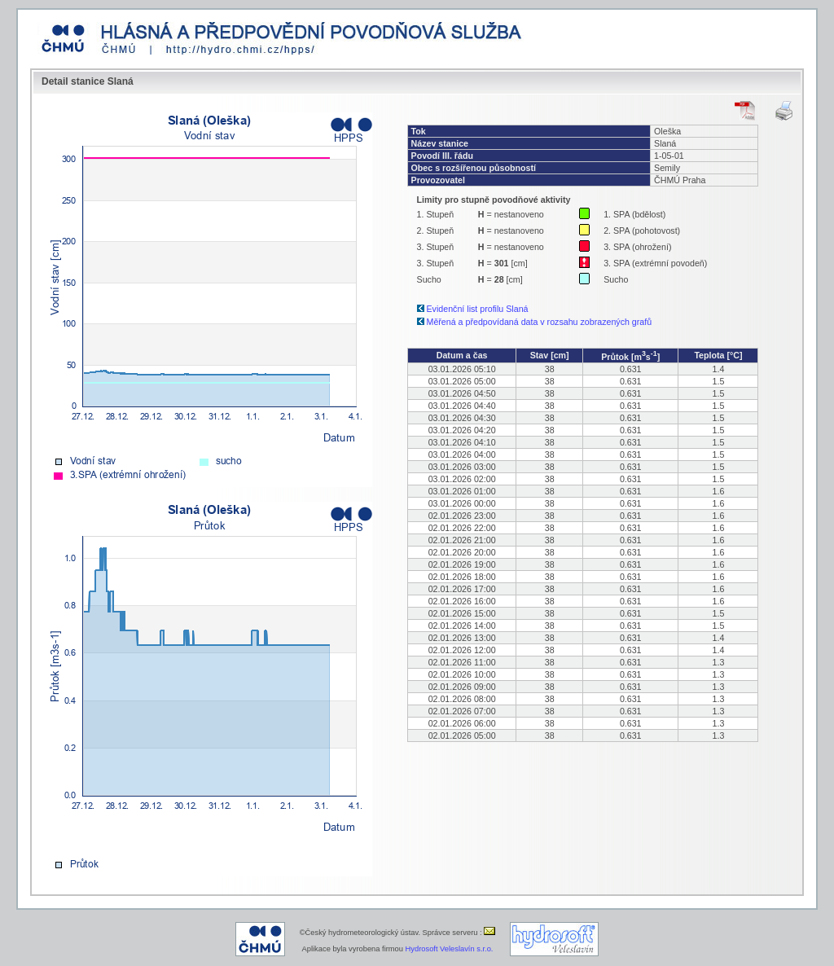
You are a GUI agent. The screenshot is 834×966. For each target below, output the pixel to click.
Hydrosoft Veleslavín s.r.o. (450, 949)
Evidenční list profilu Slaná (478, 309)
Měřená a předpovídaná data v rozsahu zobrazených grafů (539, 322)
